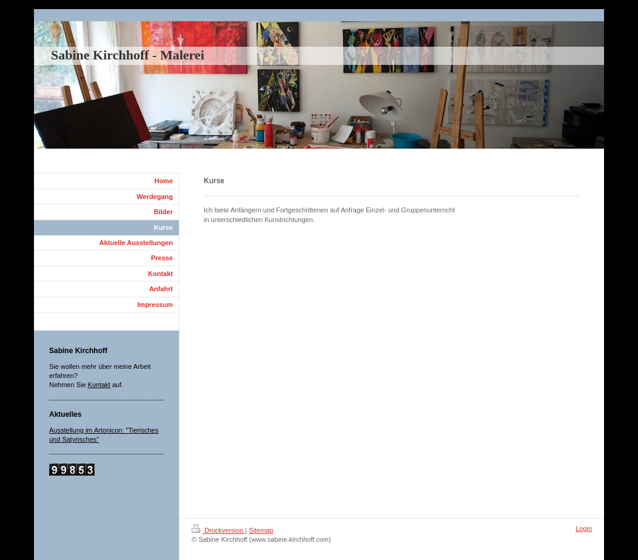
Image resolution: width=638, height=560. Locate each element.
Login (584, 528)
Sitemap (261, 530)
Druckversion (218, 530)
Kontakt (99, 384)
